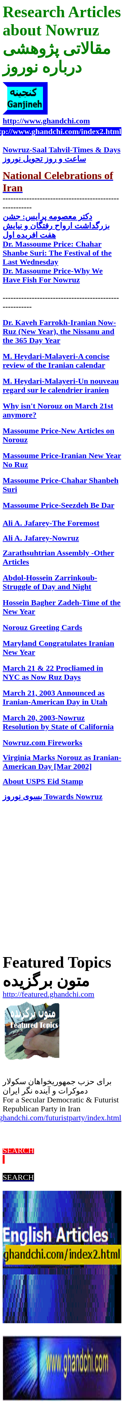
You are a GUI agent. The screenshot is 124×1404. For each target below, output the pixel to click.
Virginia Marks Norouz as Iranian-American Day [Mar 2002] (62, 762)
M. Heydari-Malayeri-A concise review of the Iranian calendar (56, 360)
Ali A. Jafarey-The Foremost (51, 523)
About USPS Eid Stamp (43, 781)
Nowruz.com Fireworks (42, 742)
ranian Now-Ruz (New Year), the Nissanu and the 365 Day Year (59, 331)
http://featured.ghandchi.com (48, 994)
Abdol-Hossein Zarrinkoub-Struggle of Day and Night (50, 582)
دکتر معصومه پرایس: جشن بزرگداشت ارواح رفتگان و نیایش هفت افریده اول (56, 225)
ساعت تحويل (44, 159)
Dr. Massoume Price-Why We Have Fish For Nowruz (53, 275)
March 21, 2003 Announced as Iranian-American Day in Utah (55, 697)
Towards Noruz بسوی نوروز (53, 796)
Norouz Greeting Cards (42, 627)
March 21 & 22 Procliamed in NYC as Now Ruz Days (53, 672)
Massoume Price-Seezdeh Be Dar (58, 505)
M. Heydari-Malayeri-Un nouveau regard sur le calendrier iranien (61, 385)
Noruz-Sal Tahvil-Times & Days (61, 149)
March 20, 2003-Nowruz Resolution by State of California (58, 722)
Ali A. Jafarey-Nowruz (41, 538)
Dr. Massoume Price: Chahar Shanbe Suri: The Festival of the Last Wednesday (57, 253)
